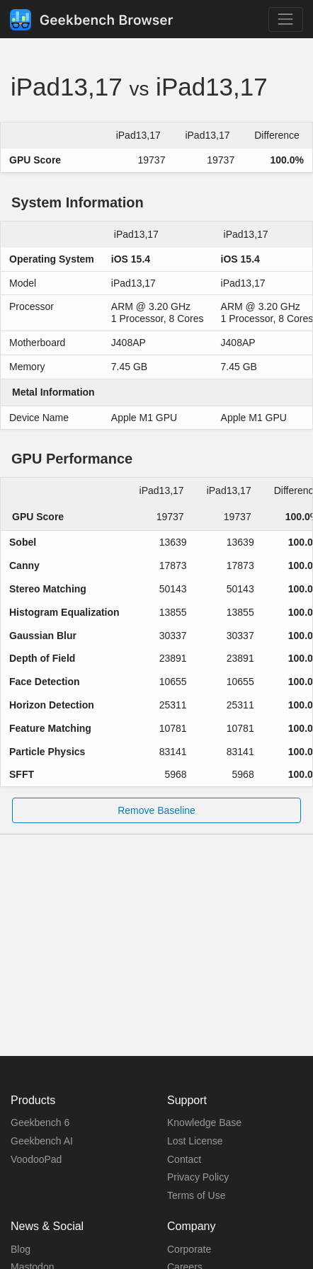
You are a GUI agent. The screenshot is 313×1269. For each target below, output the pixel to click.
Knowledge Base (204, 1122)
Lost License (195, 1141)
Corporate (189, 1249)
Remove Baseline (156, 810)
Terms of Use (196, 1195)
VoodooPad (36, 1159)
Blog (20, 1249)
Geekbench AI (42, 1141)
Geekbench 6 (40, 1122)
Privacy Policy (198, 1177)
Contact (184, 1159)
